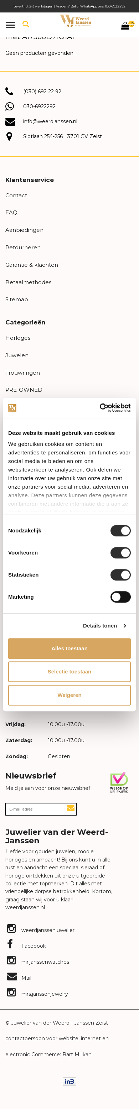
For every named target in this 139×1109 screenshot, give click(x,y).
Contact (16, 195)
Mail (19, 978)
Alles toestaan (69, 648)
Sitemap (16, 299)
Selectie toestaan (70, 671)
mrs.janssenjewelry (37, 994)
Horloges (17, 337)
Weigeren (69, 695)
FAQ (11, 212)
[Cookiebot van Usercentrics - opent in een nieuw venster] (100, 407)
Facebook (26, 946)
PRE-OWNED (23, 389)
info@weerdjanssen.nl (50, 121)
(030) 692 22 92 (42, 91)
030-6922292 (39, 106)
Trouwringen (22, 372)
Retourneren (23, 247)
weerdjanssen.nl (25, 907)
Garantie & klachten (31, 264)
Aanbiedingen (24, 230)
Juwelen (17, 355)
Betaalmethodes (28, 282)
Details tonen (100, 626)
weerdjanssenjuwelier (40, 930)
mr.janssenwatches (38, 962)
